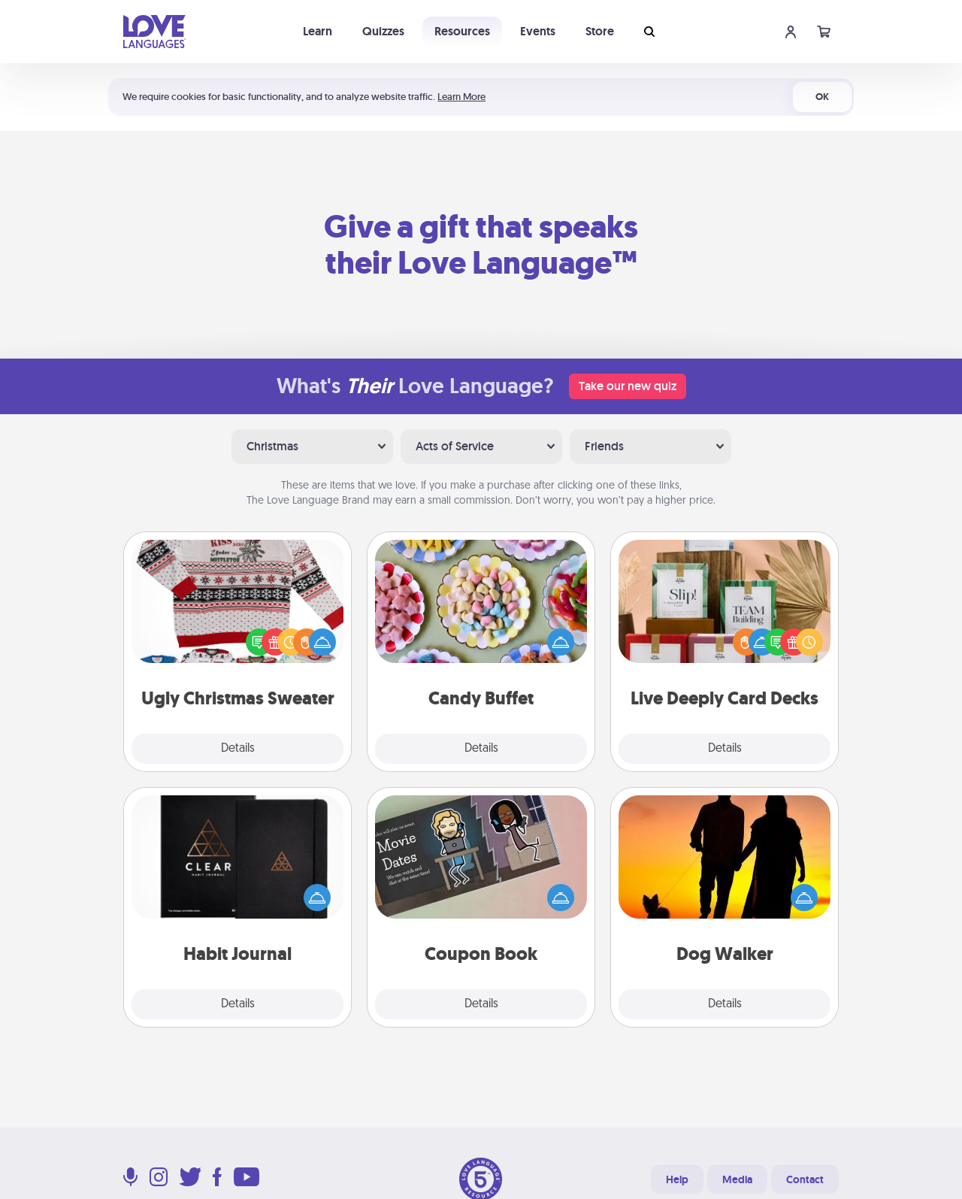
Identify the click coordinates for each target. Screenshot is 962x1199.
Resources (462, 31)
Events (537, 31)
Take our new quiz (627, 386)
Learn (317, 31)
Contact (805, 1179)
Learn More (461, 96)
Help (677, 1179)
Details (238, 749)
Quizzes (383, 31)
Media (737, 1179)
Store (599, 31)
